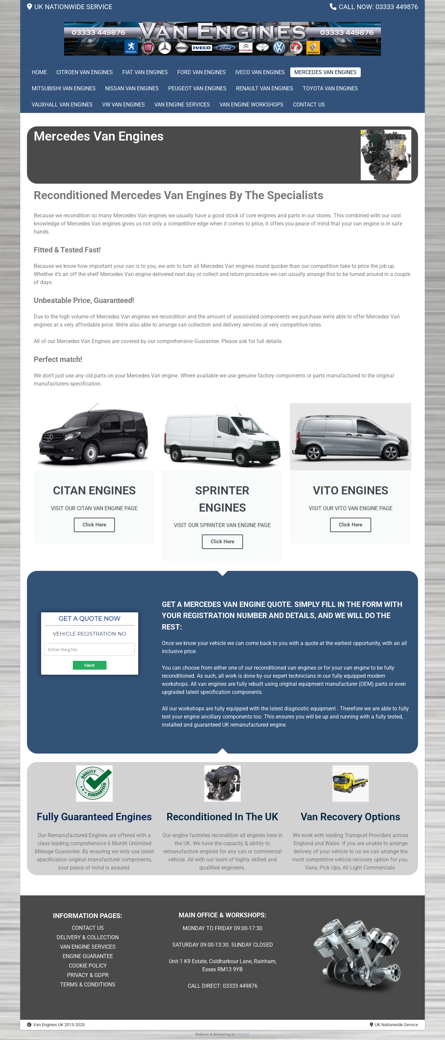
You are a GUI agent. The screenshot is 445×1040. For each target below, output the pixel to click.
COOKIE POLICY (88, 965)
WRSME (243, 1034)
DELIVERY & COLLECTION (88, 937)
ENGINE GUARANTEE (88, 956)
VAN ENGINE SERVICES (88, 947)
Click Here (94, 525)
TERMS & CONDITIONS (87, 984)
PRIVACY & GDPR (88, 975)
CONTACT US (88, 928)
